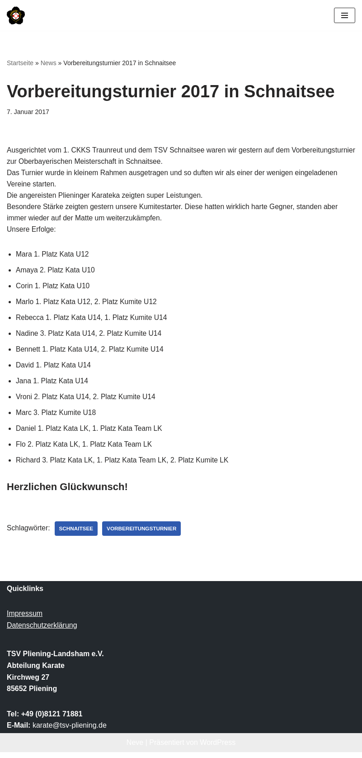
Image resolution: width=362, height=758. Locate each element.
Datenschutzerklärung (42, 631)
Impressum (24, 620)
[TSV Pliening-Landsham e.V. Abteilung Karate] (16, 15)
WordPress (217, 748)
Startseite (20, 63)
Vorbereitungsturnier (144, 534)
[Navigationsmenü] (344, 15)
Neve (135, 748)
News (48, 63)
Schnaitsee (77, 534)
